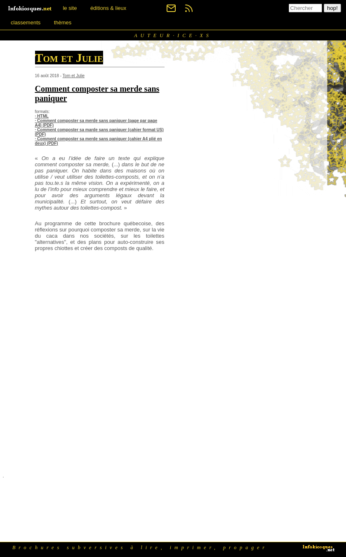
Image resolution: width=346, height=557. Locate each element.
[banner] (30, 8)
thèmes (63, 22)
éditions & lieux (108, 8)
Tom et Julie (74, 75)
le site (70, 8)
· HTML (42, 116)
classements (25, 22)
